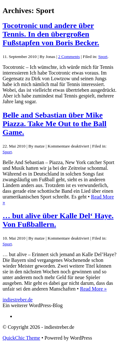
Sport (103, 56)
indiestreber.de (18, 299)
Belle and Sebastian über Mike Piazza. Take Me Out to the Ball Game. (55, 123)
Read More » (93, 289)
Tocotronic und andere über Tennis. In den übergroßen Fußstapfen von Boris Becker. (51, 34)
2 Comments (69, 56)
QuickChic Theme (21, 338)
